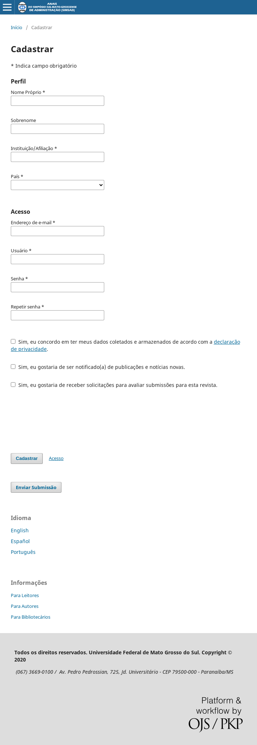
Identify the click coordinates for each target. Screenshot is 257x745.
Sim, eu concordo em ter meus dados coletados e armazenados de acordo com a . (125, 345)
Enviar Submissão (36, 487)
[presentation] (65, 421)
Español (20, 541)
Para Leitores (25, 595)
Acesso (56, 458)
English (20, 530)
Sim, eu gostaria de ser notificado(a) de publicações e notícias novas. (98, 367)
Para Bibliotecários (30, 617)
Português (23, 551)
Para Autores (24, 606)
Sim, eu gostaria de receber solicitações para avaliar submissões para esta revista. (114, 384)
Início (16, 27)
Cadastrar (27, 458)
